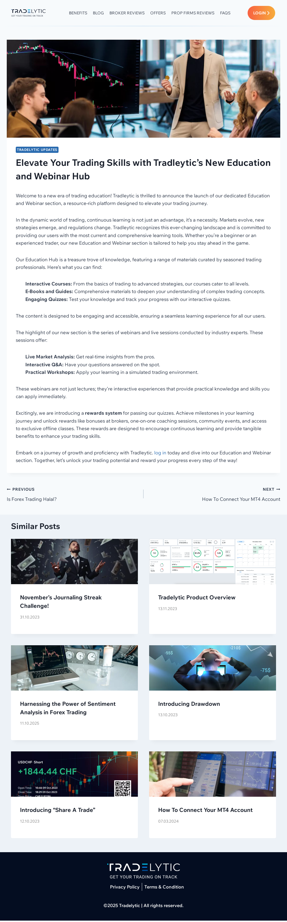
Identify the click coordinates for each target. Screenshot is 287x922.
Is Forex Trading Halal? (73, 494)
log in (160, 454)
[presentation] (74, 563)
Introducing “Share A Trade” (57, 811)
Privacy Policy (125, 888)
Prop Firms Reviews (197, 13)
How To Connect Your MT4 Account (214, 494)
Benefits (82, 13)
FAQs (229, 13)
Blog (102, 13)
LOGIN (262, 13)
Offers (162, 13)
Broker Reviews (131, 13)
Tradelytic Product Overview (197, 598)
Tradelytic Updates (37, 151)
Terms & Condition (164, 888)
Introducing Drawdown (189, 704)
